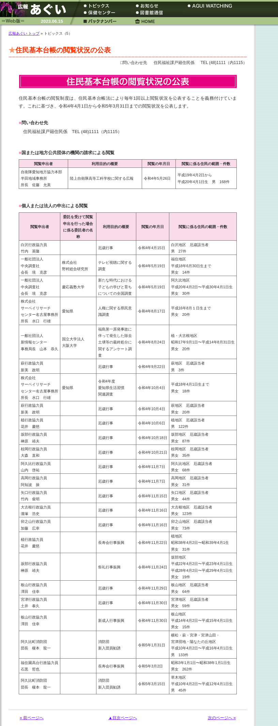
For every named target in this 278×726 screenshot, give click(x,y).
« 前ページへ (32, 717)
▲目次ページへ (122, 717)
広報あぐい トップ (24, 33)
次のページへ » (222, 717)
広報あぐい (36, 9)
